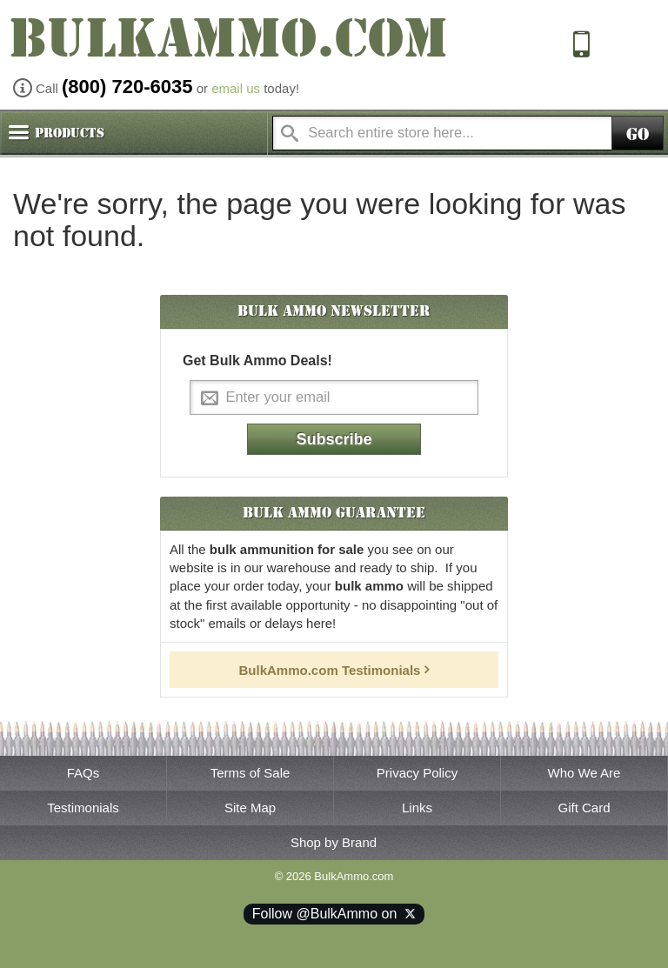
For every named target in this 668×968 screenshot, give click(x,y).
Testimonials (83, 807)
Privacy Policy (417, 772)
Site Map (250, 807)
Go (637, 134)
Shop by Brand (334, 842)
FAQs (83, 772)
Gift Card (584, 807)
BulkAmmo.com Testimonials (330, 670)
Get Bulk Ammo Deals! (257, 360)
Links (417, 807)
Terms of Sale (250, 772)
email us (235, 88)
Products (69, 133)
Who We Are (584, 772)
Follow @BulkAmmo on (334, 913)
